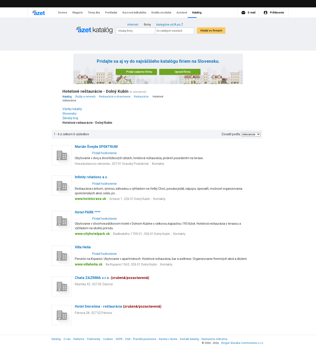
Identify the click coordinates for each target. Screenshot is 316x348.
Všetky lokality (72, 109)
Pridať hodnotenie (104, 153)
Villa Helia (83, 247)
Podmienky (93, 339)
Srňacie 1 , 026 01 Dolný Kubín (129, 199)
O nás (67, 339)
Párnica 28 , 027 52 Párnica (93, 313)
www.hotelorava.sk (90, 199)
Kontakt (189, 339)
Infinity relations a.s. (91, 177)
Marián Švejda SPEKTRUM (96, 147)
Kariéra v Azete (168, 339)
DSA (127, 339)
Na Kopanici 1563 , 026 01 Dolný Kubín (131, 264)
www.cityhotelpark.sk (92, 234)
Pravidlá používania (144, 339)
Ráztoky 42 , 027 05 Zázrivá (94, 284)
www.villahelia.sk (88, 264)
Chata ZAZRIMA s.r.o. (112, 278)
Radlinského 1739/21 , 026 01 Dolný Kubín (141, 234)
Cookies (108, 339)
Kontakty (158, 163)
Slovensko (70, 113)
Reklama (79, 339)
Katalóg (56, 339)
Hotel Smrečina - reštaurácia (118, 306)
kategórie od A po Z (169, 24)
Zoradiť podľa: (231, 134)
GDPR (119, 339)
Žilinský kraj (71, 118)
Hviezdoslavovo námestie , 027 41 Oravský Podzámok (112, 163)
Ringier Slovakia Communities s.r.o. (242, 343)
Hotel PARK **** (87, 212)
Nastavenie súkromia (214, 339)
